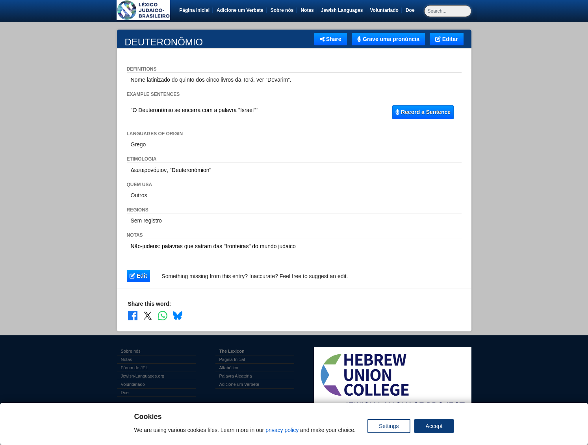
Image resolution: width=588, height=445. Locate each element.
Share (330, 39)
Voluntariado (385, 10)
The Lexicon (232, 351)
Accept (434, 426)
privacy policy (282, 430)
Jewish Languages (343, 10)
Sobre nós (282, 10)
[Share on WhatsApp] (162, 315)
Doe (411, 10)
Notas (306, 10)
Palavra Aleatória (235, 376)
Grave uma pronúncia (388, 39)
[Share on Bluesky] (177, 315)
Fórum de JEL (134, 367)
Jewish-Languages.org (143, 376)
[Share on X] (147, 315)
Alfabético (228, 367)
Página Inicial (194, 10)
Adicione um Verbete (240, 10)
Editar (446, 39)
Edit (138, 276)
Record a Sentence (423, 112)
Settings (389, 426)
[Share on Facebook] (132, 315)
